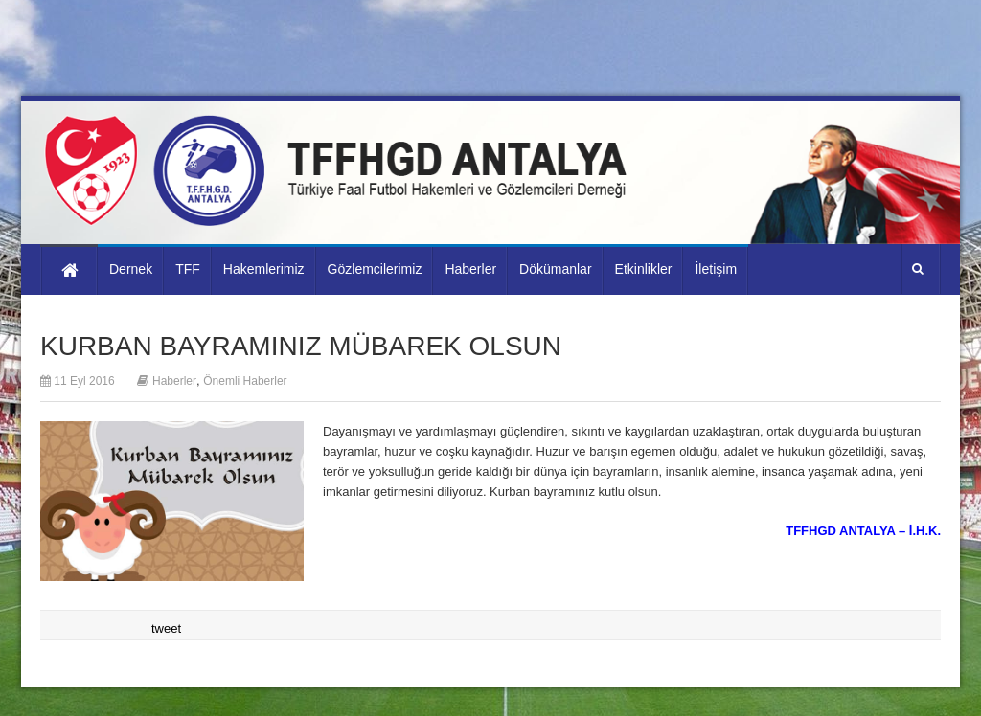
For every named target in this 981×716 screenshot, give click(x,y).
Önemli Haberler (244, 381)
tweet (166, 628)
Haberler (174, 381)
